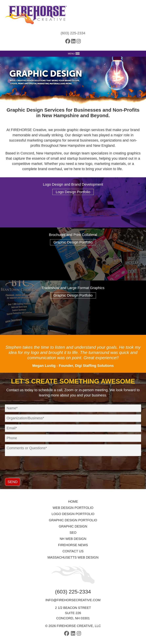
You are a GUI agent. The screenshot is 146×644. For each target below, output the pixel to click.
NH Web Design (73, 539)
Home (73, 501)
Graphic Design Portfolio (73, 242)
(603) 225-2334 (73, 33)
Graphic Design (73, 526)
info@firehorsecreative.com (73, 600)
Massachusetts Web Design (72, 557)
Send (13, 482)
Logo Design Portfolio (73, 192)
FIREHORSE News (73, 545)
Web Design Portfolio (73, 508)
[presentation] (30, 466)
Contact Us (73, 551)
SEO (73, 532)
